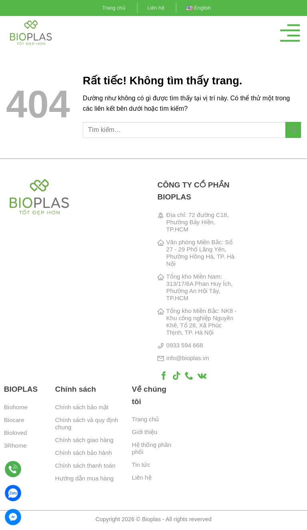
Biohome (16, 407)
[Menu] (290, 33)
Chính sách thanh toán (85, 465)
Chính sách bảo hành (83, 452)
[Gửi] (293, 129)
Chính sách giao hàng (84, 439)
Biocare (14, 419)
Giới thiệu (144, 431)
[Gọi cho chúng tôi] (189, 376)
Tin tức (141, 464)
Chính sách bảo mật (82, 407)
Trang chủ (114, 8)
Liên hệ (156, 8)
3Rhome (15, 445)
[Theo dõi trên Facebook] (163, 376)
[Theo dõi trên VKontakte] (202, 376)
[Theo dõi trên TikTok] (176, 376)
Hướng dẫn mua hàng (84, 478)
